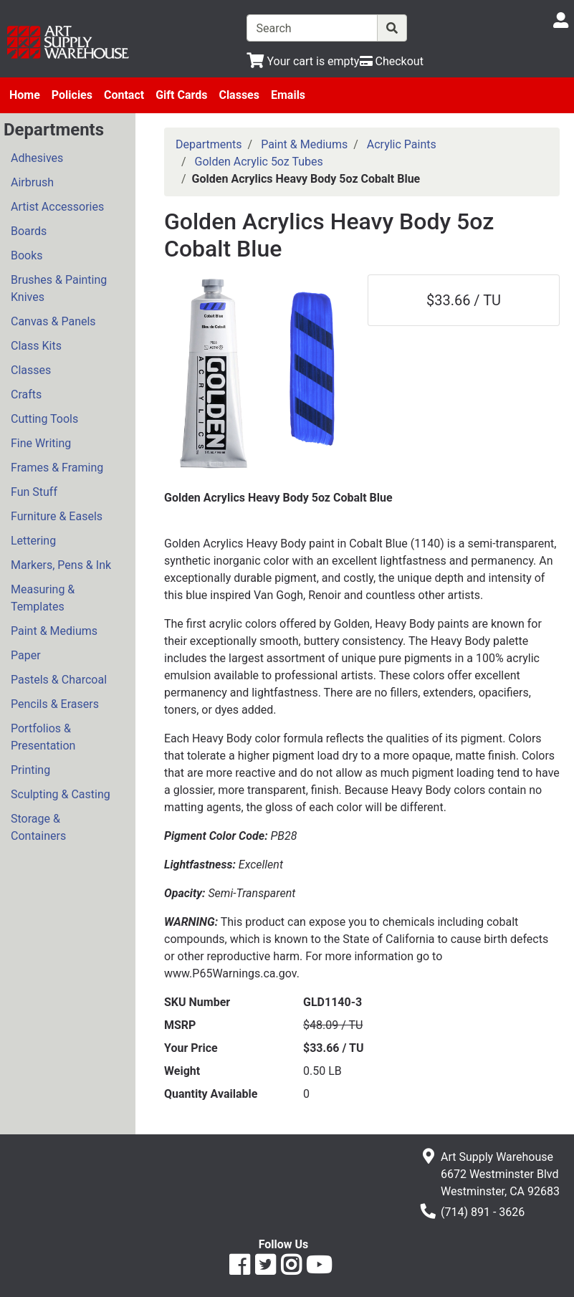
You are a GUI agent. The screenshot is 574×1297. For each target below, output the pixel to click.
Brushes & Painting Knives (59, 288)
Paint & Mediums (54, 631)
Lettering (33, 540)
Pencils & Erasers (55, 704)
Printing (30, 770)
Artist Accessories (57, 207)
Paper (26, 655)
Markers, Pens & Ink (61, 565)
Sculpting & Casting (60, 794)
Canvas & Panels (53, 321)
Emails (288, 95)
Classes (239, 95)
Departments (209, 144)
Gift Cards (181, 95)
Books (27, 255)
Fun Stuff (34, 492)
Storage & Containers (38, 827)
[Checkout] (392, 61)
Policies (72, 95)
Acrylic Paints (401, 144)
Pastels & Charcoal (59, 679)
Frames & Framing (57, 467)
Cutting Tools (44, 419)
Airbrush (32, 182)
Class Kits (36, 346)
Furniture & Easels (56, 516)
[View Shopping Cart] (303, 61)
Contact (124, 95)
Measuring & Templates (43, 598)
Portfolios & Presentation (43, 737)
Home (24, 95)
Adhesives (37, 158)
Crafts (26, 394)
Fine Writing (41, 443)
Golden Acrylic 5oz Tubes (259, 161)
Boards (29, 231)
